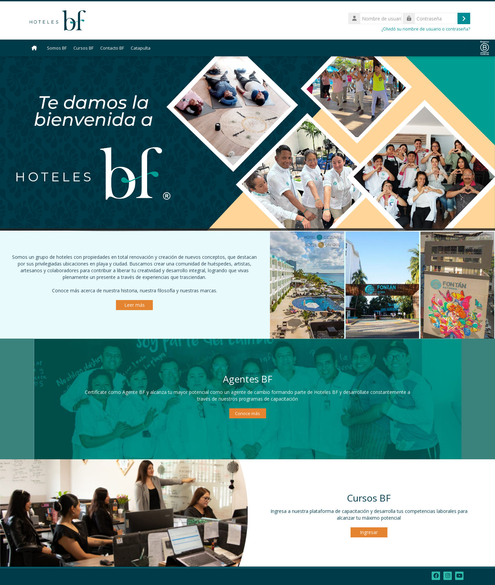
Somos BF (57, 48)
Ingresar (369, 532)
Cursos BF (83, 48)
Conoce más (247, 413)
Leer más (134, 305)
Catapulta (140, 48)
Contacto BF (112, 48)
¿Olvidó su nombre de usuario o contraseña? (425, 29)
